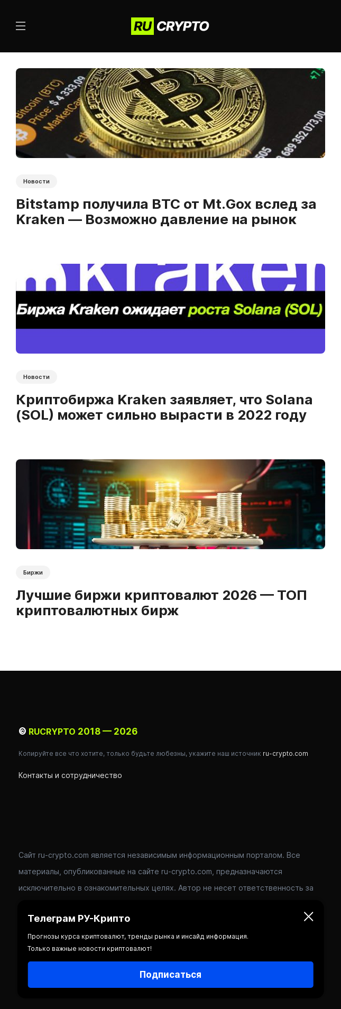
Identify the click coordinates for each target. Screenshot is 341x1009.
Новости (36, 181)
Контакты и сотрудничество (70, 775)
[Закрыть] (309, 918)
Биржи (33, 572)
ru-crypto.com (285, 753)
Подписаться (170, 974)
